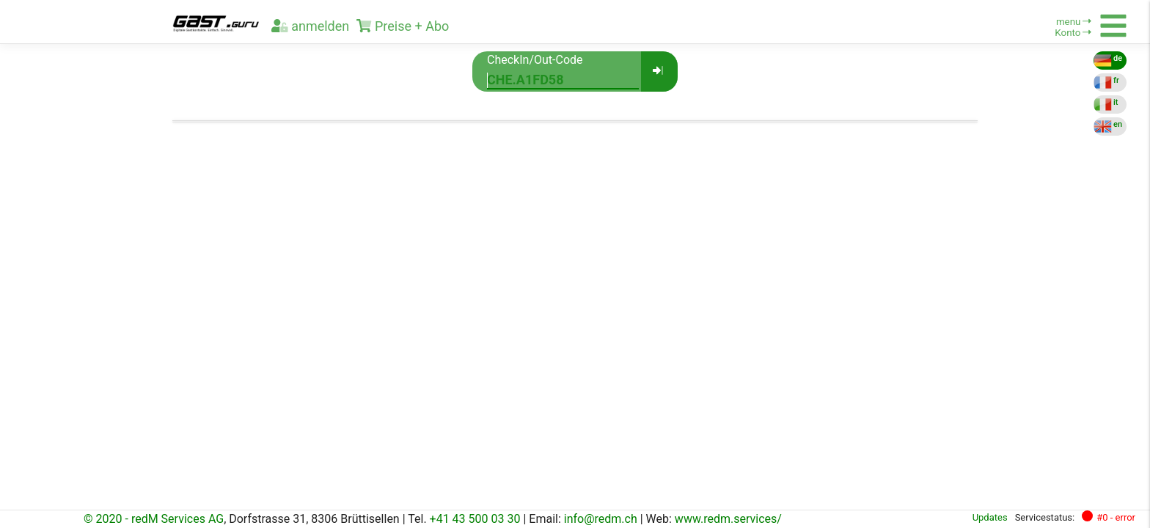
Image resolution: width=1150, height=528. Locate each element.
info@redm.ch (600, 519)
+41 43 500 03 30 (475, 519)
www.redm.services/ (728, 519)
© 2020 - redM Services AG (154, 519)
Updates (990, 517)
